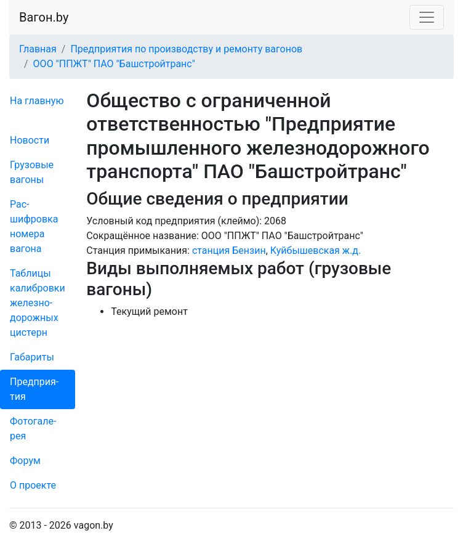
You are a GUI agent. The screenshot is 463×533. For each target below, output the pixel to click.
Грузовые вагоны (32, 172)
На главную (36, 101)
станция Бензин (229, 250)
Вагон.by (43, 17)
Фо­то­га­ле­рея (33, 428)
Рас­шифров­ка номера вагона (34, 226)
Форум (25, 460)
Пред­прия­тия (34, 389)
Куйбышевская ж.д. (315, 250)
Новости (29, 140)
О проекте (33, 485)
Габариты (32, 357)
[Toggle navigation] (426, 17)
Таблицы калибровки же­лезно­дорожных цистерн (37, 302)
